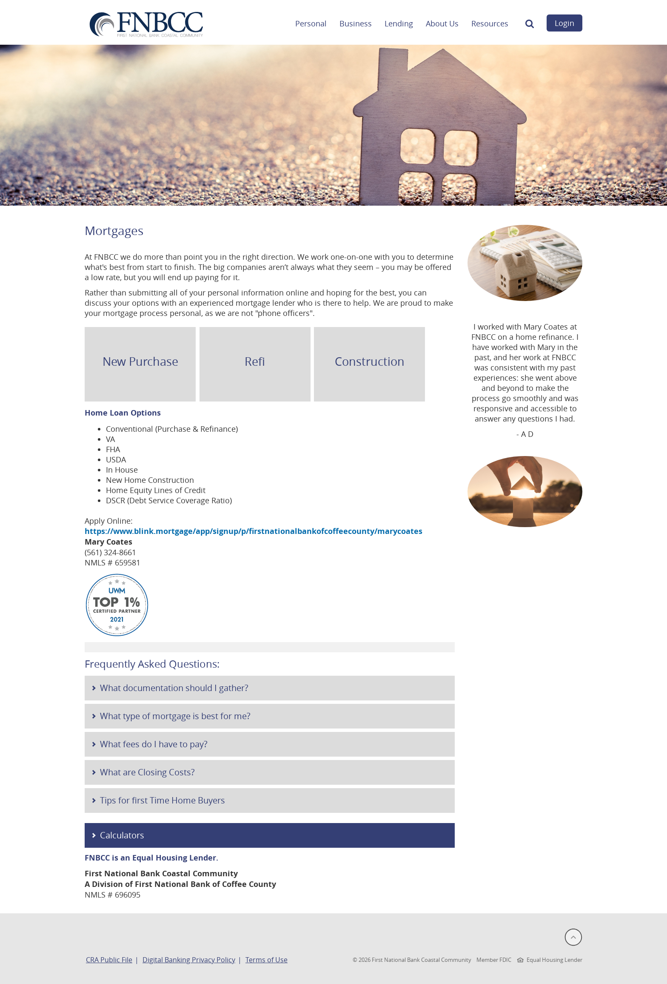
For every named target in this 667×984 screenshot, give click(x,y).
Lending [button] (399, 23)
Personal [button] (311, 23)
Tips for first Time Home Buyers (162, 800)
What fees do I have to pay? (154, 744)
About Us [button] (442, 23)
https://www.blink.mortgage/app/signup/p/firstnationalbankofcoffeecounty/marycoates (253, 531)
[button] (529, 25)
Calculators (122, 835)
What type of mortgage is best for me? (175, 716)
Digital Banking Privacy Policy (189, 959)
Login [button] (564, 23)
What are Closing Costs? (147, 772)
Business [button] (355, 23)
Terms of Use (266, 959)
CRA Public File (109, 959)
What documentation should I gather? (174, 688)
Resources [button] (489, 23)
